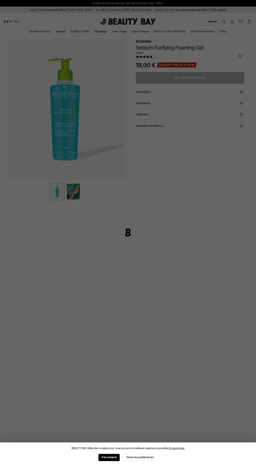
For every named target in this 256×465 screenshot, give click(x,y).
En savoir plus (176, 448)
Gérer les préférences (140, 457)
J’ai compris (109, 457)
